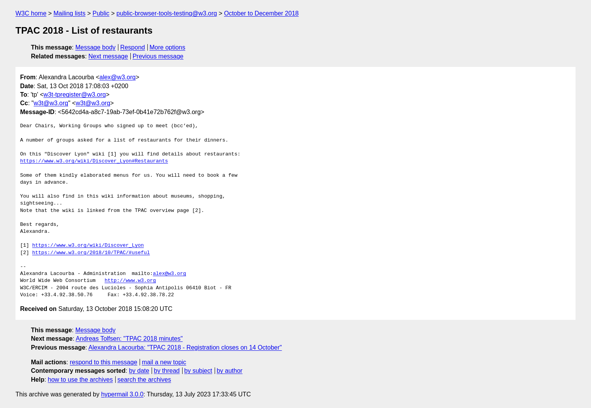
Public (100, 13)
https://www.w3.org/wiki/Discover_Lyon (88, 245)
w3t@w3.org (51, 103)
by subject (198, 370)
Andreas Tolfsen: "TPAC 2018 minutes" (129, 338)
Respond (132, 47)
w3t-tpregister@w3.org (75, 94)
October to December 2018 (261, 13)
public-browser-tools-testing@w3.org (166, 13)
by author (230, 370)
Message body (95, 47)
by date (139, 370)
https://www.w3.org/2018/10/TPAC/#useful (91, 252)
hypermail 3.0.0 (122, 394)
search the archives (144, 379)
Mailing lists (69, 13)
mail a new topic (164, 362)
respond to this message (103, 362)
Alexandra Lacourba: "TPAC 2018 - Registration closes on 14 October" (185, 347)
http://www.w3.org (130, 280)
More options (168, 47)
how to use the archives (80, 379)
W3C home (30, 13)
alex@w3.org (117, 77)
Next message (108, 56)
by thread (167, 370)
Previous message (158, 56)
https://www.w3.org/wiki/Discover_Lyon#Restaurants (94, 161)
